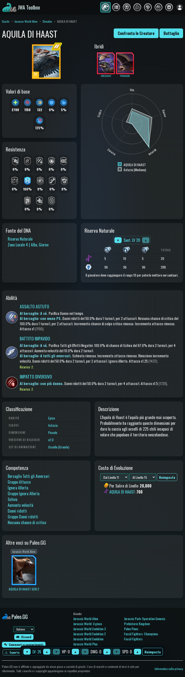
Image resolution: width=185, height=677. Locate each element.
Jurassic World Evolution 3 (89, 628)
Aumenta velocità (20, 505)
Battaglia (171, 33)
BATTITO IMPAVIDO (35, 338)
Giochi (5, 21)
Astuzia (53, 425)
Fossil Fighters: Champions (141, 633)
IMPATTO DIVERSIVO (36, 376)
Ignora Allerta (18, 488)
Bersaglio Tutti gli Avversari (28, 476)
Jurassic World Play (85, 643)
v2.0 (50, 439)
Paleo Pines (131, 628)
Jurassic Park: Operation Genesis (144, 618)
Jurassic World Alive (26, 21)
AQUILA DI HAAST (122, 492)
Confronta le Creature (136, 33)
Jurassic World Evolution (88, 638)
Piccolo (52, 432)
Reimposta (153, 651)
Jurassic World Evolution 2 (89, 633)
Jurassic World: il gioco (87, 623)
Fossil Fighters (133, 638)
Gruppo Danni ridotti (23, 517)
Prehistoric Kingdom (137, 623)
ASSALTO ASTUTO (34, 306)
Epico (51, 417)
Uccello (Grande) (58, 446)
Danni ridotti (17, 511)
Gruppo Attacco (19, 482)
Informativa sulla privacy (169, 669)
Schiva (12, 499)
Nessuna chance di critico (27, 522)
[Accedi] (179, 7)
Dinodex (47, 21)
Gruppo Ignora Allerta (24, 493)
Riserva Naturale (20, 239)
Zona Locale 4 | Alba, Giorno (28, 245)
